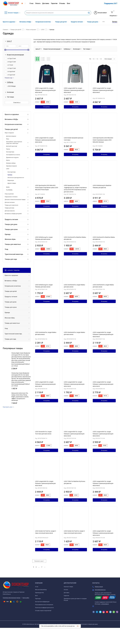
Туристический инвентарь (14, 254)
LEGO (42, 29)
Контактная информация (42, 601)
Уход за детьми (9, 194)
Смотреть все (8, 407)
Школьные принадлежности (16, 177)
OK (78, 626)
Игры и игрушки (31, 29)
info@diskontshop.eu (100, 589)
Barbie (8, 187)
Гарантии (66, 595)
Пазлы (8, 149)
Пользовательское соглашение (44, 604)
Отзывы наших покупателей (43, 610)
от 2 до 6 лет (10, 75)
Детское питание (10, 202)
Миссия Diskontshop (41, 589)
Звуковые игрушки (11, 166)
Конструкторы (10, 152)
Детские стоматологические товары (15, 199)
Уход (6, 249)
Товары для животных (13, 244)
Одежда (10, 174)
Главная (5, 29)
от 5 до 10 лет (10, 58)
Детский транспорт (11, 146)
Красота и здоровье (12, 114)
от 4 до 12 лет (10, 68)
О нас (36, 586)
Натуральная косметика (13, 124)
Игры (7, 139)
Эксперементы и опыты (13, 154)
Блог (36, 595)
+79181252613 (105, 604)
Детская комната (10, 210)
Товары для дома (11, 224)
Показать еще (9, 78)
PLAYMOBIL (9, 190)
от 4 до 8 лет (10, 71)
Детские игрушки (11, 136)
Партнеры (38, 598)
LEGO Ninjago (10, 86)
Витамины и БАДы (11, 119)
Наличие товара (68, 586)
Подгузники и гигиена (11, 196)
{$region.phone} (99, 586)
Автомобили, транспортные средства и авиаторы (14, 142)
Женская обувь (10, 239)
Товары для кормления (11, 205)
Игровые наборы (11, 163)
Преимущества (39, 592)
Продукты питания (11, 219)
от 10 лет (9, 65)
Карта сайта (26, 597)
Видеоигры (11, 180)
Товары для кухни (11, 229)
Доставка (66, 592)
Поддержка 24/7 (110, 3)
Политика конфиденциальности (44, 607)
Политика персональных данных (11, 597)
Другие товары (12, 183)
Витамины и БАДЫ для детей (13, 213)
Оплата (66, 589)
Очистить (16, 102)
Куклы (8, 160)
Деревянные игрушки (12, 157)
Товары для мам (9, 208)
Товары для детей (15, 29)
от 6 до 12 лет (10, 62)
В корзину (47, 107)
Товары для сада (11, 259)
